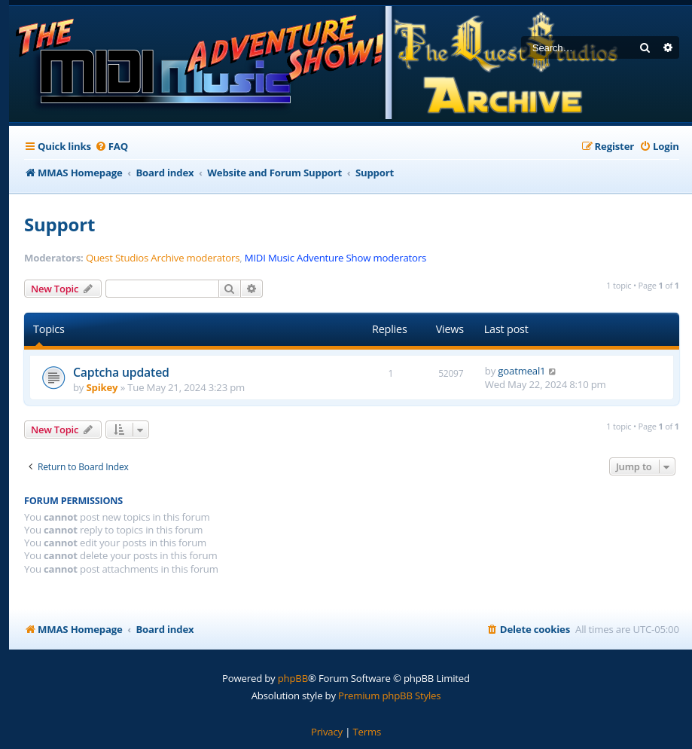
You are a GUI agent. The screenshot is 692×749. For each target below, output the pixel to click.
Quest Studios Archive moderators (162, 258)
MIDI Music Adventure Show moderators (335, 258)
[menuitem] (111, 146)
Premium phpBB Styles (389, 695)
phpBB (293, 678)
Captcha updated (121, 372)
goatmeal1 (521, 371)
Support (59, 224)
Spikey (102, 387)
